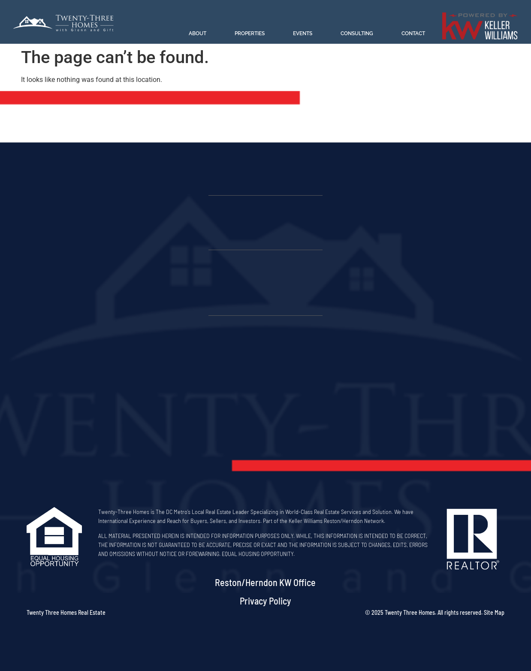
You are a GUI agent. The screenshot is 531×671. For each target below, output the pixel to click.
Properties (250, 33)
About (197, 33)
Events (302, 33)
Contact (413, 33)
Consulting (357, 33)
